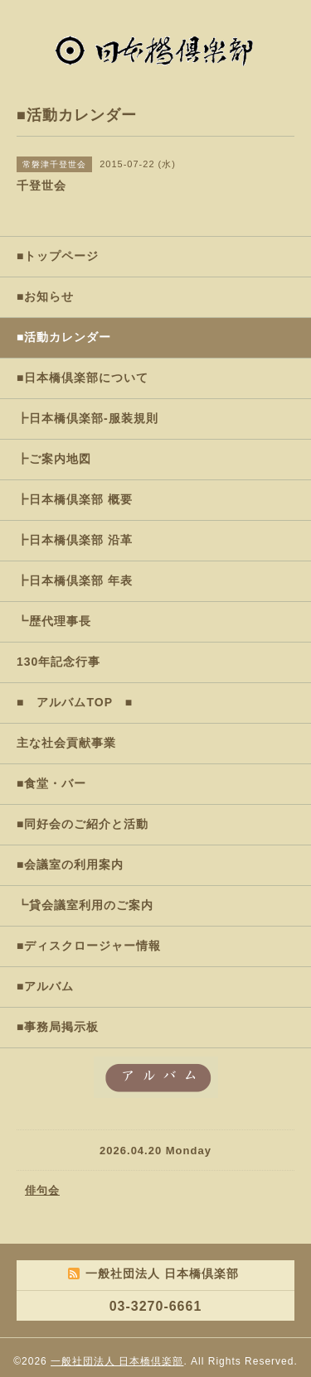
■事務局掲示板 (58, 1026)
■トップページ (58, 255)
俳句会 (42, 1190)
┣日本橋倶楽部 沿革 (75, 539)
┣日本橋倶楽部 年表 (75, 580)
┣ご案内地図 (54, 458)
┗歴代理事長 (54, 621)
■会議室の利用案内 (70, 864)
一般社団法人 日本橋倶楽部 (117, 1361)
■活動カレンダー (64, 337)
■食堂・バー (51, 783)
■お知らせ (45, 296)
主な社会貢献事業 (66, 742)
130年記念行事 (58, 661)
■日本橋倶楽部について (82, 377)
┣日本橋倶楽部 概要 (75, 499)
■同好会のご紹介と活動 (82, 824)
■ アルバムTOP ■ (75, 702)
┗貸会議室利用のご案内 (85, 905)
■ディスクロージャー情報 (89, 945)
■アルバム (45, 986)
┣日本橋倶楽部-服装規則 (87, 418)
